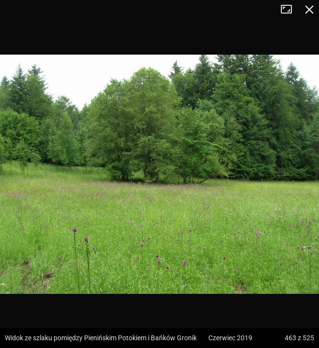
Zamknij (309, 9)
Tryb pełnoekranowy (290, 9)
